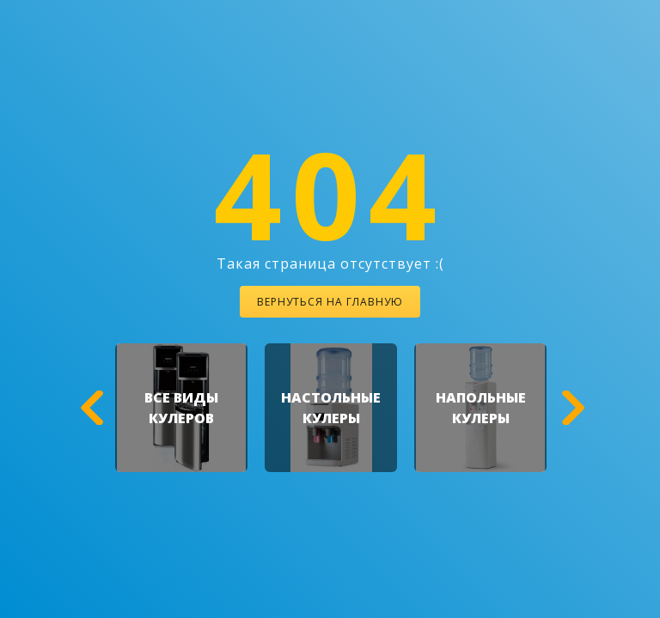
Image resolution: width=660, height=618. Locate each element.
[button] (89, 408)
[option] (181, 407)
